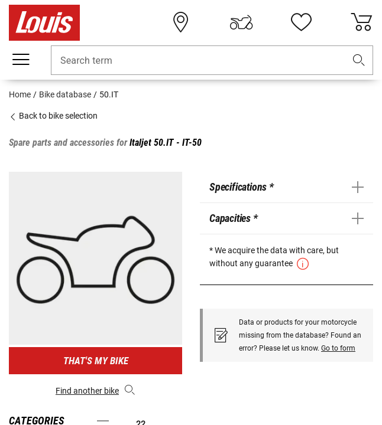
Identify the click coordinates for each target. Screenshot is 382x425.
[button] (359, 60)
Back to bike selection (53, 115)
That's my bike (95, 361)
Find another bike (95, 389)
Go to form (338, 348)
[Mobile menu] (21, 59)
